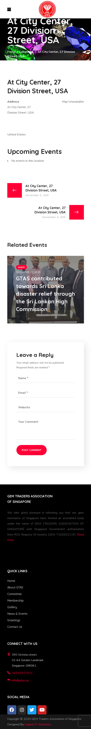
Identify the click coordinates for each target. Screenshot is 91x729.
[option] (46, 289)
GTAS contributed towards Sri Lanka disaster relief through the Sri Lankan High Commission (45, 293)
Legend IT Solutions (37, 724)
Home (11, 52)
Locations (26, 52)
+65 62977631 (22, 673)
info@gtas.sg (20, 680)
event (21, 267)
